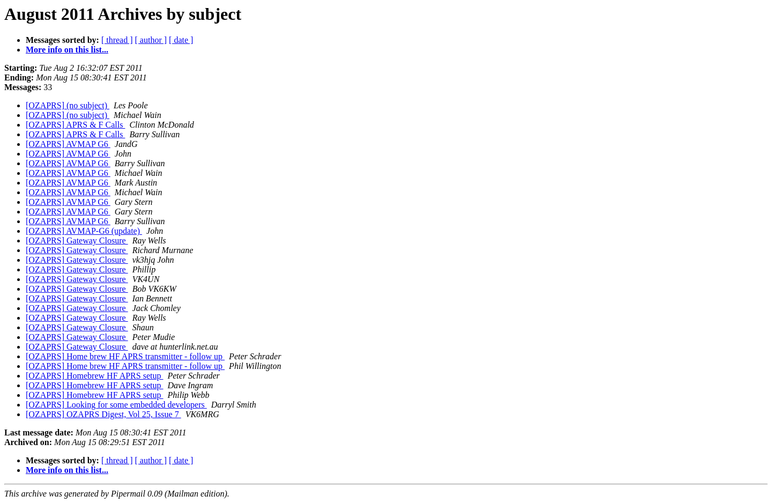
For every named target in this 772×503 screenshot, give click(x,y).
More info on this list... (67, 49)
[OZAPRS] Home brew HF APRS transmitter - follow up (125, 356)
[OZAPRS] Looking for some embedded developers (116, 404)
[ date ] (181, 40)
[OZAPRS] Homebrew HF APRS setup (94, 375)
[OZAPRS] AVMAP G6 (68, 144)
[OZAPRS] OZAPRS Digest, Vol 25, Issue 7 (103, 414)
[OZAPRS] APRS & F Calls (75, 124)
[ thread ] (117, 40)
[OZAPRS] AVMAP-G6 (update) (84, 230)
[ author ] (151, 40)
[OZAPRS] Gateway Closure (77, 240)
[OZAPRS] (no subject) (67, 105)
